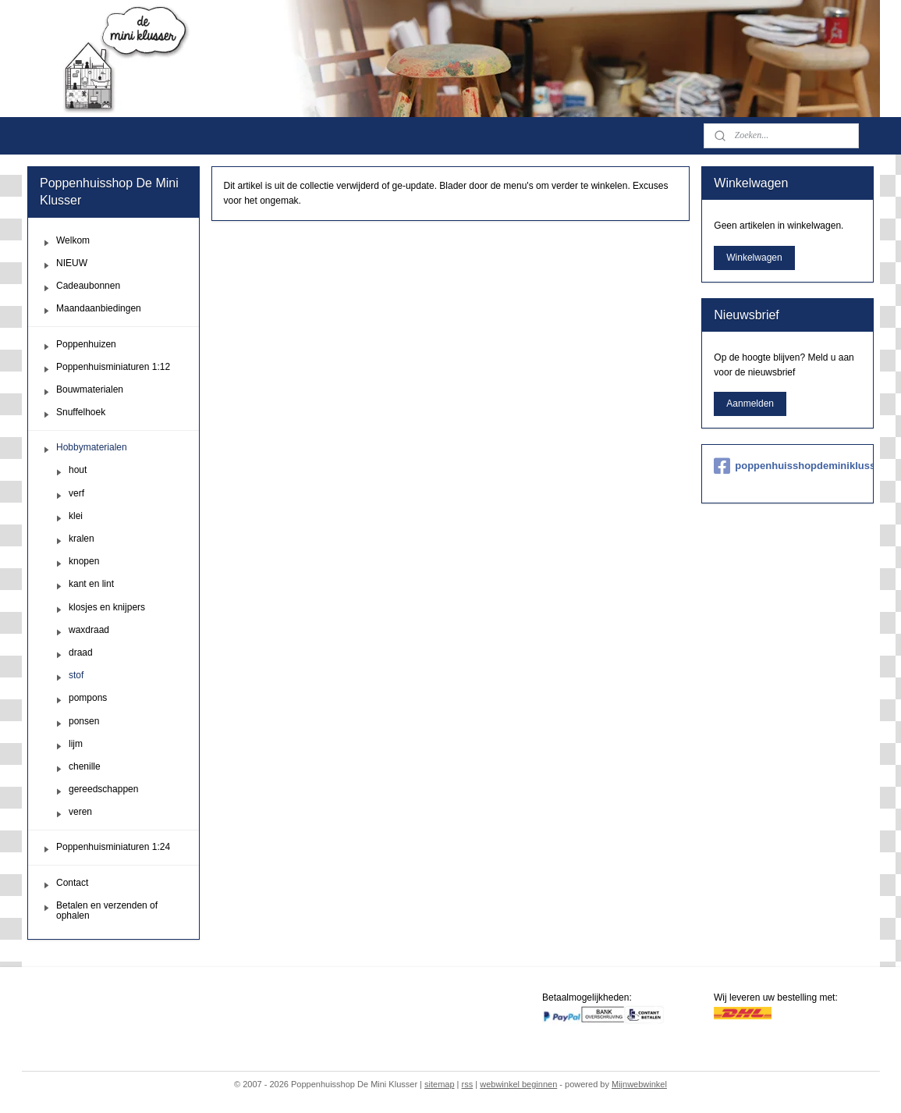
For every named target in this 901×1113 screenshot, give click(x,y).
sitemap (439, 1084)
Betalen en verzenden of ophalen (107, 910)
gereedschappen (103, 789)
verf (76, 493)
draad (81, 652)
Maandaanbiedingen (98, 308)
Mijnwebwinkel (639, 1084)
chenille (85, 766)
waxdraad (89, 629)
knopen (84, 561)
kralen (81, 538)
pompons (88, 697)
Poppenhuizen (86, 344)
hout (78, 469)
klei (76, 515)
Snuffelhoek (80, 412)
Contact (72, 882)
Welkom (73, 240)
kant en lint (91, 583)
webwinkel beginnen (518, 1084)
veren (80, 811)
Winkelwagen (754, 257)
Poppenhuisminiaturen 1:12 (113, 366)
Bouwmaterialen (89, 389)
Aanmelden (750, 403)
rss (468, 1084)
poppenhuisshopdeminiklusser (787, 466)
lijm (76, 743)
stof (76, 675)
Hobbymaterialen (91, 447)
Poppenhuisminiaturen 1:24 (113, 846)
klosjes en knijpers (107, 607)
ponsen (84, 721)
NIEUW (71, 263)
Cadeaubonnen (88, 285)
